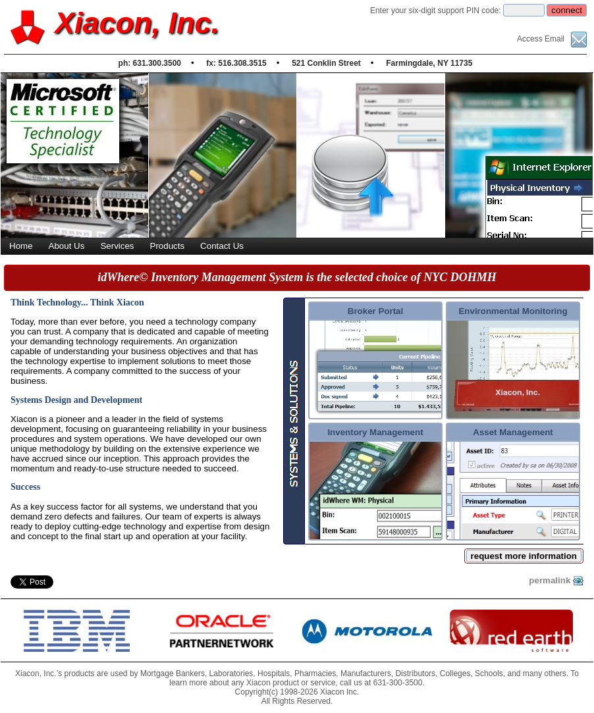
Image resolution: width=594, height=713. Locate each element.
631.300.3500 (157, 63)
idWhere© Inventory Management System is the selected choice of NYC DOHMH (296, 277)
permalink (556, 580)
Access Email (552, 38)
